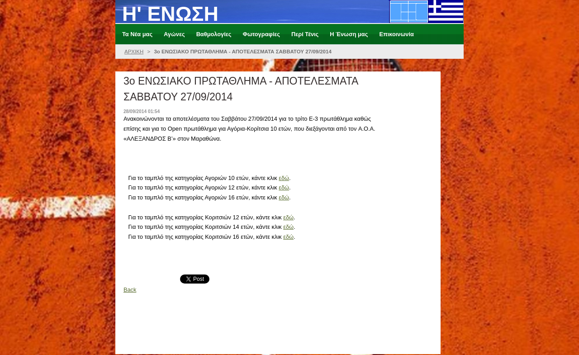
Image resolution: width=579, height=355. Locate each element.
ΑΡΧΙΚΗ (133, 51)
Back (129, 289)
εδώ (284, 178)
